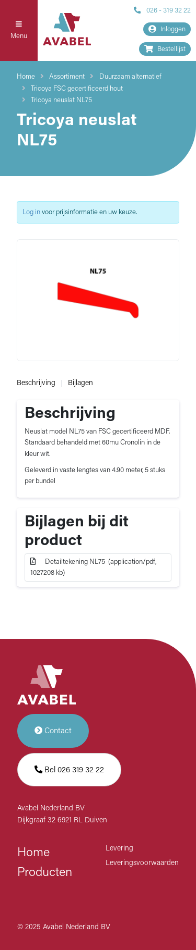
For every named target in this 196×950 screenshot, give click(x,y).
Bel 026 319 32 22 (69, 770)
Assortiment (67, 76)
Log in (31, 212)
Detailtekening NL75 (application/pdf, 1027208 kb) (93, 567)
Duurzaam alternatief (130, 76)
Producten (44, 873)
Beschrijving (36, 383)
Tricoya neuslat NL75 (61, 100)
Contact (53, 731)
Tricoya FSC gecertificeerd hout (77, 88)
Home (26, 76)
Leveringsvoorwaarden (142, 863)
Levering (119, 849)
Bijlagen (80, 383)
